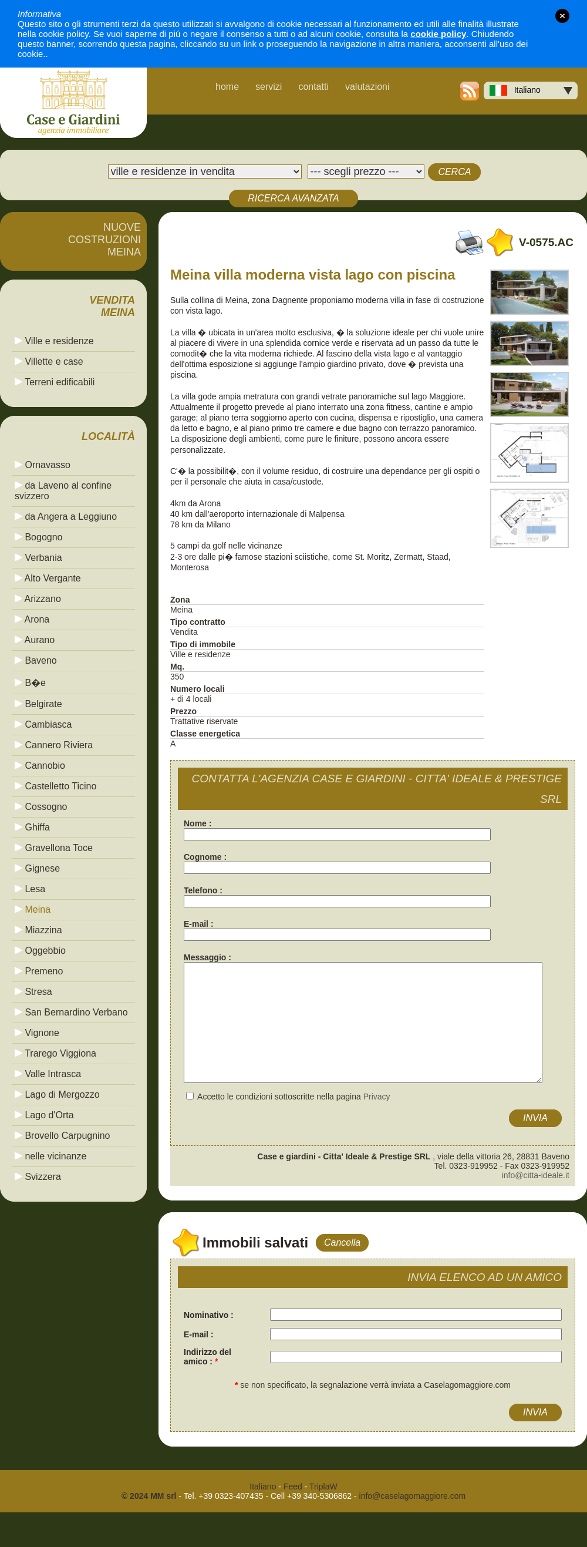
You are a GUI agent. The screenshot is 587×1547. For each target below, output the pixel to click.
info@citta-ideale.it (535, 1175)
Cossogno (41, 807)
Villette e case (49, 361)
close (562, 16)
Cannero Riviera (54, 745)
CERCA (454, 172)
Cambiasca (43, 724)
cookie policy (438, 34)
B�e (30, 683)
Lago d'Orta (44, 1115)
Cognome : (205, 857)
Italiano (515, 90)
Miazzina (38, 930)
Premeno (39, 971)
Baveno (36, 660)
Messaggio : (207, 957)
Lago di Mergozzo (57, 1094)
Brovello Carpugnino (62, 1136)
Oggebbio (40, 951)
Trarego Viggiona (55, 1053)
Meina (32, 909)
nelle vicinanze (50, 1156)
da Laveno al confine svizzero (63, 490)
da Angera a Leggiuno (66, 517)
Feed (293, 1486)
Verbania (38, 558)
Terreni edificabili (55, 382)
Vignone (37, 1033)
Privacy (376, 1096)
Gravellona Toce (54, 848)
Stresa (33, 992)
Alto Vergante (48, 578)
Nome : (197, 823)
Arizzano (38, 599)
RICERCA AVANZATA (293, 198)
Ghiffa (32, 827)
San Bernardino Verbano (71, 1012)
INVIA (535, 1118)
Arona (32, 619)
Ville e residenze (54, 341)
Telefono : (203, 890)
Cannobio (40, 766)
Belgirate (38, 704)
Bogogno (39, 537)
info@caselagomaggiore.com (412, 1496)
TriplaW (323, 1486)
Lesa (30, 889)
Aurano (35, 640)
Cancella (342, 1242)
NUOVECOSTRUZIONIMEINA (104, 239)
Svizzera (38, 1177)
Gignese (37, 868)
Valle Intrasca (48, 1074)
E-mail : (199, 924)
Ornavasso (42, 465)
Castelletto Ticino (55, 786)
